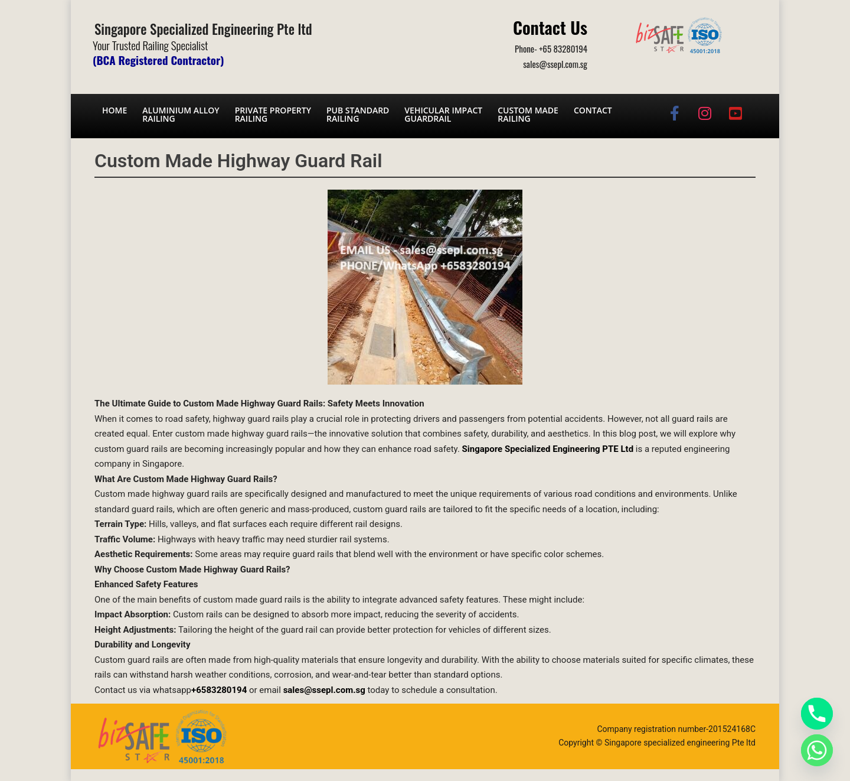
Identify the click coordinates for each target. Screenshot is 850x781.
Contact (593, 110)
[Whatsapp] (817, 750)
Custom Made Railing (528, 114)
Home (114, 110)
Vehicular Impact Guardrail (443, 114)
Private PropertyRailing (273, 114)
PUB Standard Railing (357, 114)
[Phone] (817, 714)
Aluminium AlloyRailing (180, 114)
